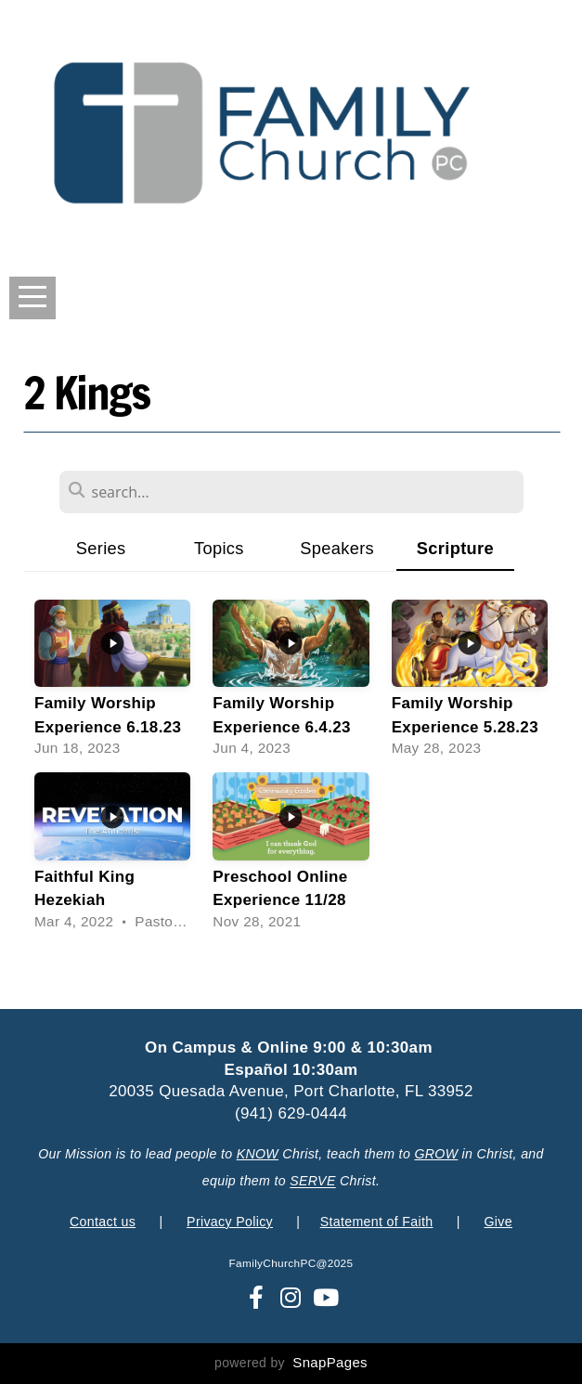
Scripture (455, 548)
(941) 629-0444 (291, 1113)
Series (101, 548)
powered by (291, 1362)
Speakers (337, 548)
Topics (219, 548)
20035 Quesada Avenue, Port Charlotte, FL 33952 (291, 1091)
